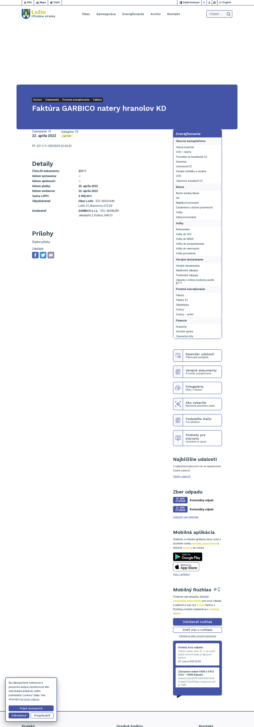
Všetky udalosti (181, 414)
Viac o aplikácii (181, 512)
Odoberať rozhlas (197, 560)
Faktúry (67, 74)
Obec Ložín (184, 718)
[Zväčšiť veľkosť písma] (214, 2)
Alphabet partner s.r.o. (144, 718)
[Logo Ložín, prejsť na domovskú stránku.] (38, 14)
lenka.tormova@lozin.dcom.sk (215, 699)
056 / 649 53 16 (208, 696)
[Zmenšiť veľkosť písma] (204, 2)
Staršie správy (184, 628)
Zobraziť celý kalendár (185, 455)
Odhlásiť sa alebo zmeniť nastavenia (197, 574)
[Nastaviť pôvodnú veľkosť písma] (209, 2)
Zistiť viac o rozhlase (198, 568)
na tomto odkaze (29, 699)
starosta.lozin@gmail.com (213, 703)
